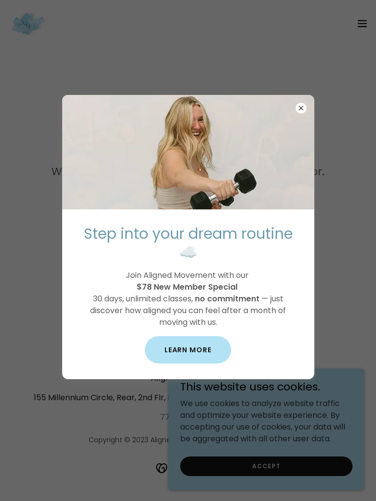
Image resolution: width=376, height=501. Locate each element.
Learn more (188, 350)
